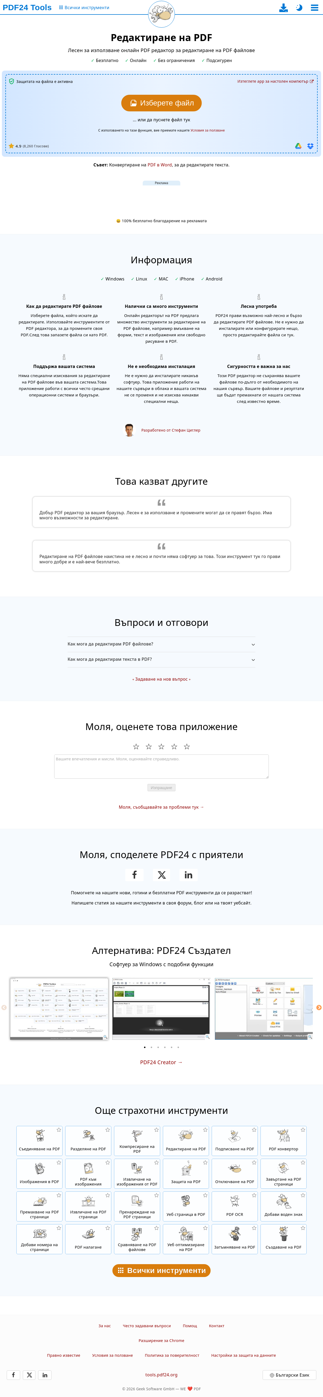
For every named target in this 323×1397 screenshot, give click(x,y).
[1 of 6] (145, 1047)
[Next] (319, 1007)
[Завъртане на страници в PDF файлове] (283, 1174)
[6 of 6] (178, 1047)
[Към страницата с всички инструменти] (84, 7)
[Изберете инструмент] (314, 7)
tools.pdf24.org (161, 1375)
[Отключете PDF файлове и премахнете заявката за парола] (235, 1174)
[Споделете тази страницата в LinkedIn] (188, 875)
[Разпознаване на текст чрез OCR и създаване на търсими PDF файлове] (235, 1206)
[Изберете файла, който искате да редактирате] (161, 103)
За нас (105, 1325)
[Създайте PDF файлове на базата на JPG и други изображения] (39, 1174)
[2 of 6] (151, 1047)
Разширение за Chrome (161, 1340)
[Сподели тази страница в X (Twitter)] (161, 875)
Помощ (190, 1325)
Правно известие (63, 1355)
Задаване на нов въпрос (161, 679)
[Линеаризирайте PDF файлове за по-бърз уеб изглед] (186, 1239)
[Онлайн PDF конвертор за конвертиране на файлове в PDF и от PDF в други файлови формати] (283, 1141)
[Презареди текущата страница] (161, 14)
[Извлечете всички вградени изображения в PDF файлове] (137, 1174)
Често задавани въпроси (147, 1325)
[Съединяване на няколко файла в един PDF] (39, 1141)
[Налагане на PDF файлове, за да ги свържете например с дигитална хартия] (88, 1239)
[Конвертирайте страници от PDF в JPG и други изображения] (88, 1174)
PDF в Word (160, 165)
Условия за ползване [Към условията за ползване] (207, 130)
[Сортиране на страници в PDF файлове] (137, 1206)
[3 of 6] (158, 1047)
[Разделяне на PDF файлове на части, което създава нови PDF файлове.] (88, 1141)
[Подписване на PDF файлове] (235, 1141)
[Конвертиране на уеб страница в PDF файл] (186, 1206)
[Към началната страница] (27, 7)
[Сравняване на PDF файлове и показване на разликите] (137, 1239)
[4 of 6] (165, 1047)
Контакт (216, 1325)
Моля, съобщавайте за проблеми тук (159, 807)
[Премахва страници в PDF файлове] (39, 1206)
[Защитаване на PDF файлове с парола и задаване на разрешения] (186, 1174)
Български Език (292, 1375)
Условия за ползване (112, 1355)
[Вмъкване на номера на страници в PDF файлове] (39, 1239)
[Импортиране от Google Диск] (298, 146)
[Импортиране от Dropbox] (310, 146)
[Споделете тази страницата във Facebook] (134, 875)
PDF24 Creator (158, 1062)
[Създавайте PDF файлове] (283, 1239)
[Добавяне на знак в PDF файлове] (283, 1206)
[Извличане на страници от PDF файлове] (88, 1206)
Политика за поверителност (172, 1355)
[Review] (161, 766)
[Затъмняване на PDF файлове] (235, 1239)
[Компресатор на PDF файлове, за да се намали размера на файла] (137, 1141)
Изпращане (161, 787)
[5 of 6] (171, 1047)
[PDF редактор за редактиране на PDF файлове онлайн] (186, 1141)
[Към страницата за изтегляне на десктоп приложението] (284, 7)
